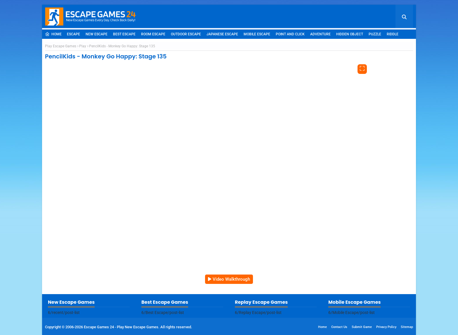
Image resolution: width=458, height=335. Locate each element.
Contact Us (339, 327)
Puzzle (375, 34)
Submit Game (362, 327)
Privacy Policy (386, 327)
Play (82, 46)
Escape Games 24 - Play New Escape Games (121, 327)
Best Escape (124, 34)
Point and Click (290, 34)
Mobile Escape (257, 34)
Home (53, 34)
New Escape (96, 34)
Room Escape (153, 34)
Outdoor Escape (186, 34)
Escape (73, 34)
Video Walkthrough (231, 279)
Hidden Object (349, 34)
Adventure (320, 34)
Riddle (392, 34)
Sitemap (407, 327)
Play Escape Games (60, 46)
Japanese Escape (222, 34)
